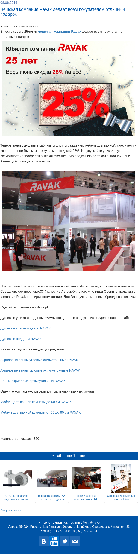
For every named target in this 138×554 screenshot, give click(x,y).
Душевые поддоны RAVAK (21, 339)
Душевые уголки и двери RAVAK (25, 328)
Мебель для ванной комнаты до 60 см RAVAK (36, 402)
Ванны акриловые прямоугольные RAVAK (33, 381)
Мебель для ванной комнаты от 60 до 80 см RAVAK (40, 412)
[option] (17, 482)
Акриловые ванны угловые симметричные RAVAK (39, 360)
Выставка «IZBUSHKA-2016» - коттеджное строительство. (52, 499)
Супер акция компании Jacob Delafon (121, 497)
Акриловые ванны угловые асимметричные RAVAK (40, 370)
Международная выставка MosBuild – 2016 (87, 499)
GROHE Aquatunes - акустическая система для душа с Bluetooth (18, 499)
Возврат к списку (10, 510)
